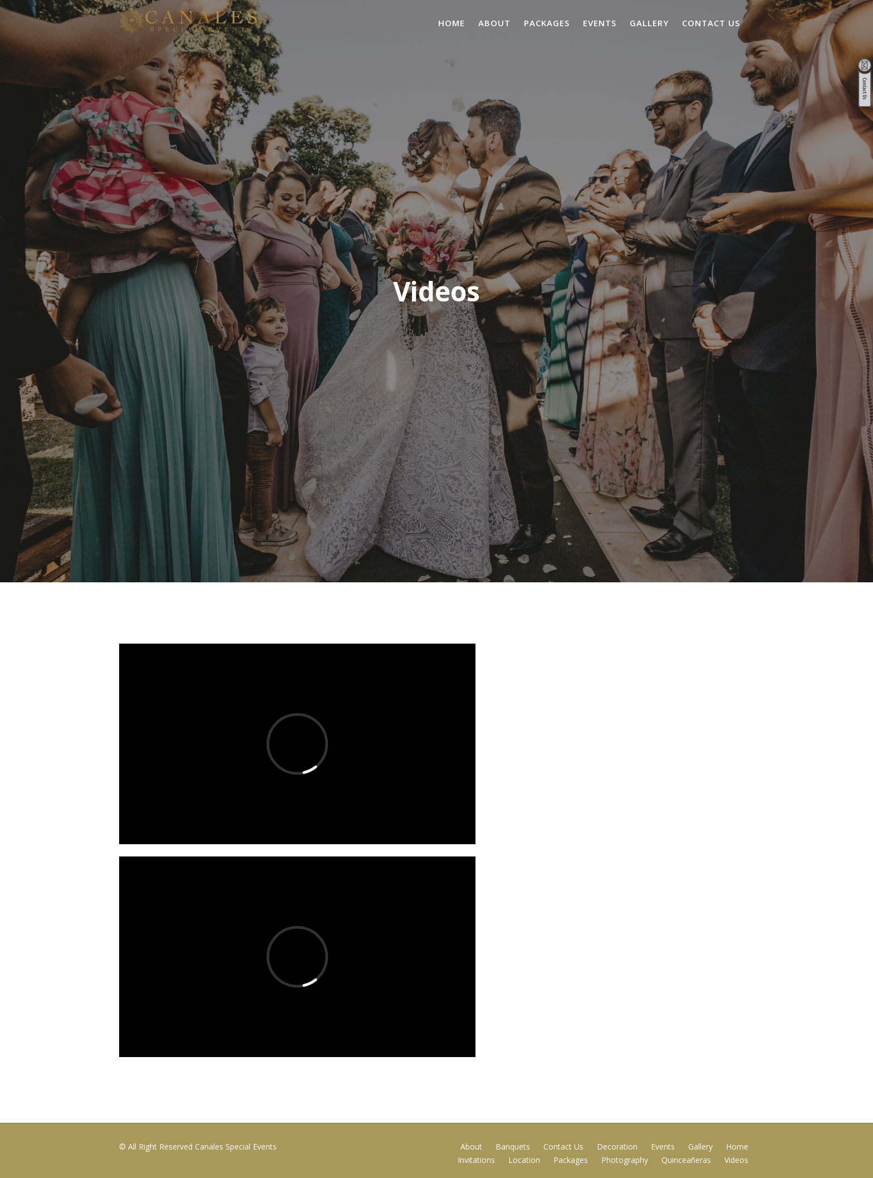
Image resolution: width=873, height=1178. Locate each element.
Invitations (476, 1160)
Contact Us (711, 22)
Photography (624, 1160)
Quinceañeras (686, 1160)
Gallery (649, 22)
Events (599, 22)
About (494, 22)
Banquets (513, 1146)
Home (451, 22)
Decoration (617, 1146)
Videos (736, 1160)
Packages (547, 22)
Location (524, 1160)
